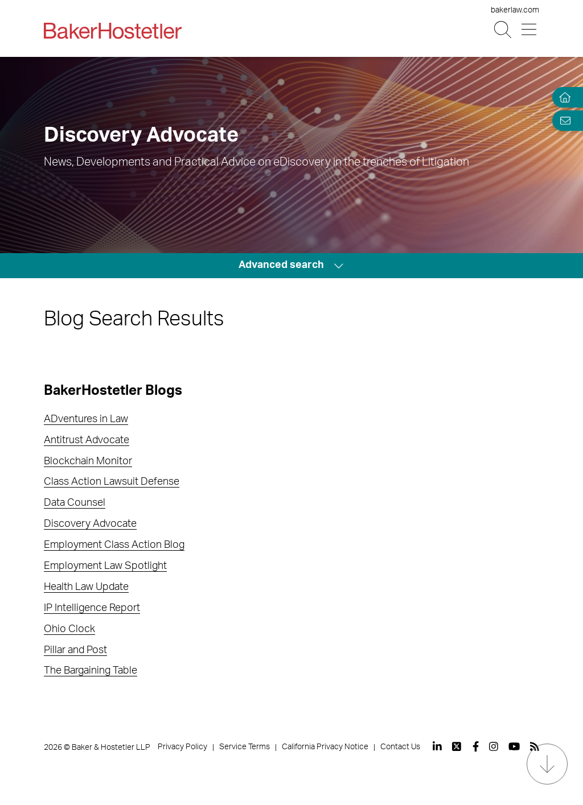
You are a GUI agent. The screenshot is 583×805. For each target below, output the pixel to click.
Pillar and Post (75, 650)
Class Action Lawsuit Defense (111, 482)
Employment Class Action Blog (114, 545)
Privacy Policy (182, 747)
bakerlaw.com (515, 10)
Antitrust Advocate (86, 440)
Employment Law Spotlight (105, 566)
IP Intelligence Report (92, 608)
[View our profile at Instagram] (493, 746)
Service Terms (244, 747)
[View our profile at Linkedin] (437, 746)
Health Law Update (86, 587)
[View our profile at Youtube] (514, 746)
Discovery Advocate (90, 524)
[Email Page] (562, 120)
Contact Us (400, 747)
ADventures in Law (86, 419)
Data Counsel (74, 503)
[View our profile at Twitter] (457, 746)
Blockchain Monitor (88, 461)
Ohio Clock (69, 629)
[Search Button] (503, 29)
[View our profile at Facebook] (476, 746)
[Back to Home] (113, 31)
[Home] (562, 97)
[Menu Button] (529, 29)
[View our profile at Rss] (534, 746)
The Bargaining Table (90, 671)
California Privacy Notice (325, 747)
